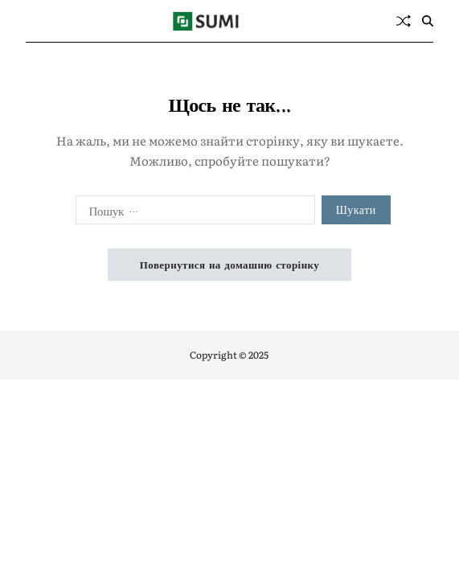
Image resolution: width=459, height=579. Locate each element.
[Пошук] (427, 21)
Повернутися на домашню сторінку (230, 264)
